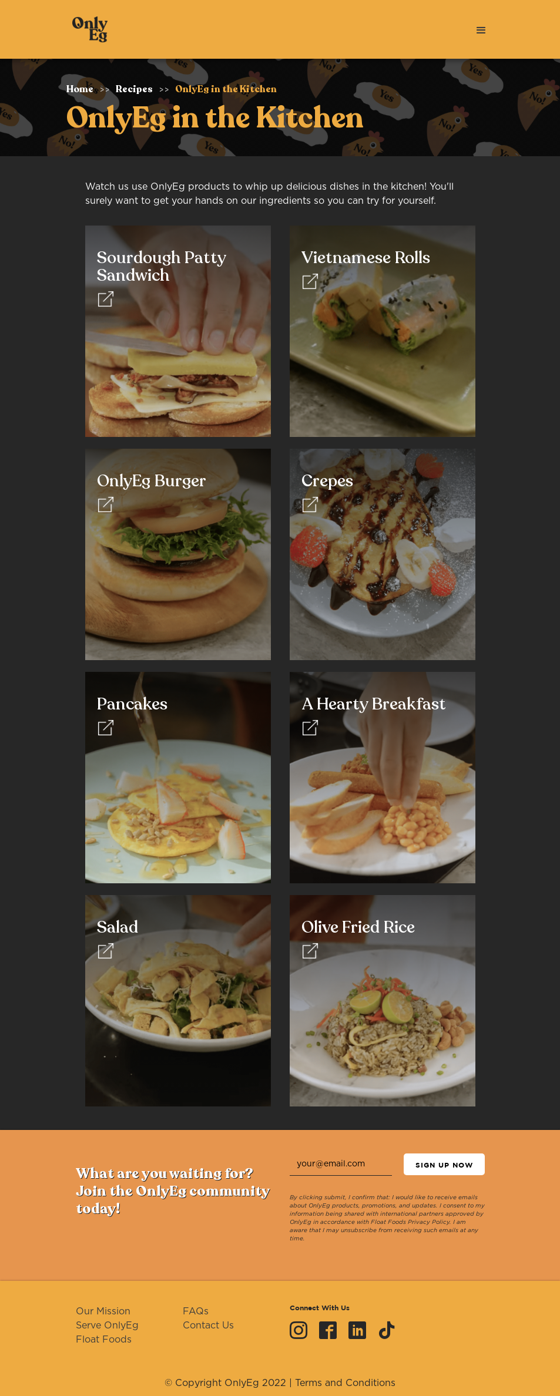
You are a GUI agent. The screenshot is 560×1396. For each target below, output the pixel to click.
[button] (481, 29)
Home (79, 89)
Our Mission (103, 1311)
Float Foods (104, 1339)
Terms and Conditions (345, 1383)
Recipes (134, 89)
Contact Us (208, 1325)
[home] (87, 29)
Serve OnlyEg (107, 1325)
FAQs (196, 1311)
